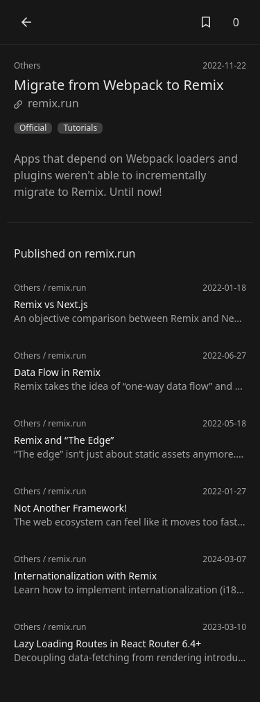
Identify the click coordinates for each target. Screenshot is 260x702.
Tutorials (80, 128)
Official (32, 128)
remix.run (46, 103)
